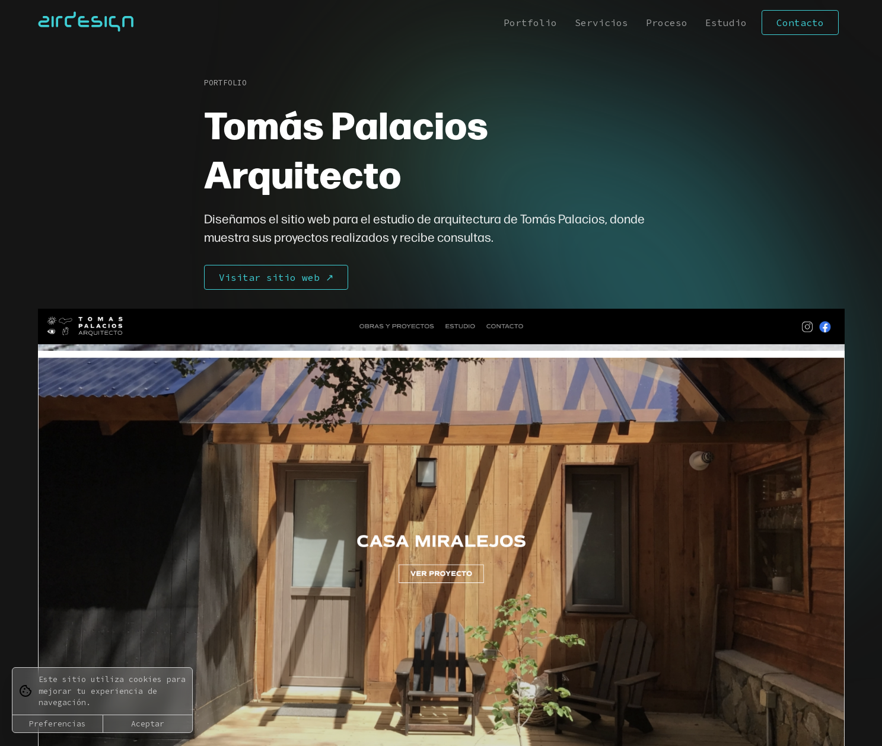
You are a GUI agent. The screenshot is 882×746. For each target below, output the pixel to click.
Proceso (666, 22)
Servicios (601, 22)
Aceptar (147, 724)
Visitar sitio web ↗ (276, 277)
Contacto (800, 22)
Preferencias (57, 724)
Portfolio (530, 22)
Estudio (726, 22)
